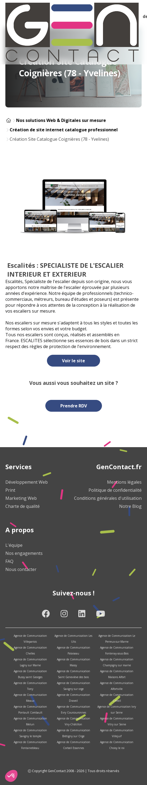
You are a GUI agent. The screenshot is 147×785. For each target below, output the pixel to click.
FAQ (9, 561)
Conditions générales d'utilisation (108, 498)
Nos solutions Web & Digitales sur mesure (61, 120)
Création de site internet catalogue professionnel (64, 130)
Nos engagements (24, 553)
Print (10, 490)
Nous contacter (20, 569)
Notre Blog (130, 506)
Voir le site (73, 361)
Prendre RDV (73, 406)
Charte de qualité (22, 506)
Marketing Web (21, 498)
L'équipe (14, 545)
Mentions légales (124, 482)
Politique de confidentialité (115, 490)
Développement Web (26, 482)
